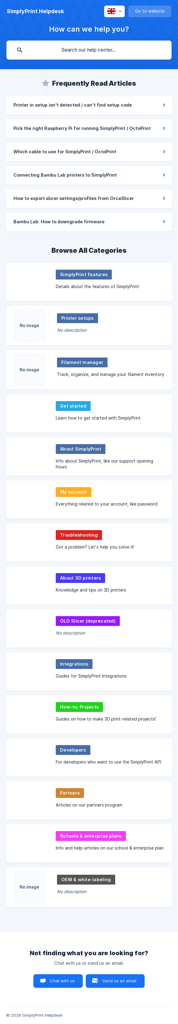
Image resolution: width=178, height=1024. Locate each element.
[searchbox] (89, 50)
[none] (35, 11)
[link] (89, 105)
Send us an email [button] (119, 980)
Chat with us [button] (62, 980)
